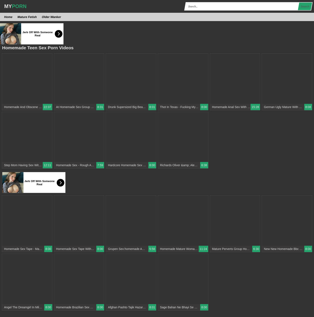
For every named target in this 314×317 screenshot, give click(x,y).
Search (305, 6)
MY (15, 6)
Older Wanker (51, 17)
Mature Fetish (27, 17)
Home (8, 17)
